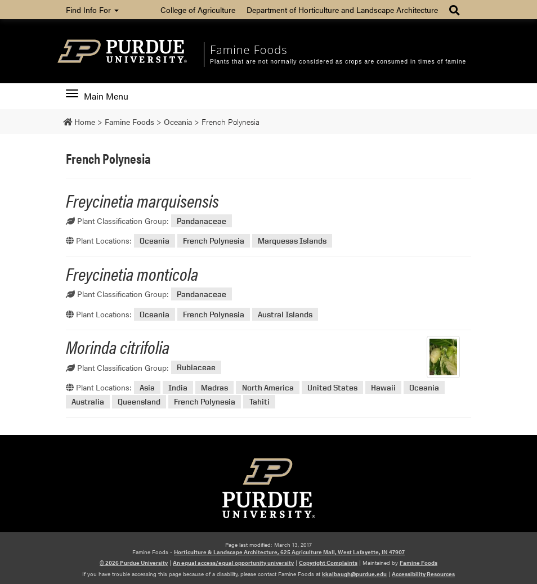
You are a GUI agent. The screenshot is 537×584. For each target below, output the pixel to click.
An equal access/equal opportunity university (233, 563)
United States (332, 387)
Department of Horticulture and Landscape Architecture (342, 9)
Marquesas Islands (292, 240)
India (177, 387)
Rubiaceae (196, 367)
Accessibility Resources (423, 574)
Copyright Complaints (328, 563)
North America (268, 387)
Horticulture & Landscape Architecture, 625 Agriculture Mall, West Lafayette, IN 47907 (289, 552)
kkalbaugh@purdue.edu (354, 574)
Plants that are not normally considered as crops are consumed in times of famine (338, 62)
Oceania (154, 240)
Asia (147, 387)
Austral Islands (285, 314)
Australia (87, 402)
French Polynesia (213, 240)
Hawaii (383, 387)
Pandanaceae (201, 220)
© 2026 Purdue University (134, 563)
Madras (214, 387)
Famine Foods (249, 49)
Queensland (139, 402)
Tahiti (259, 402)
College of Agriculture (197, 9)
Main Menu (97, 96)
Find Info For (92, 9)
